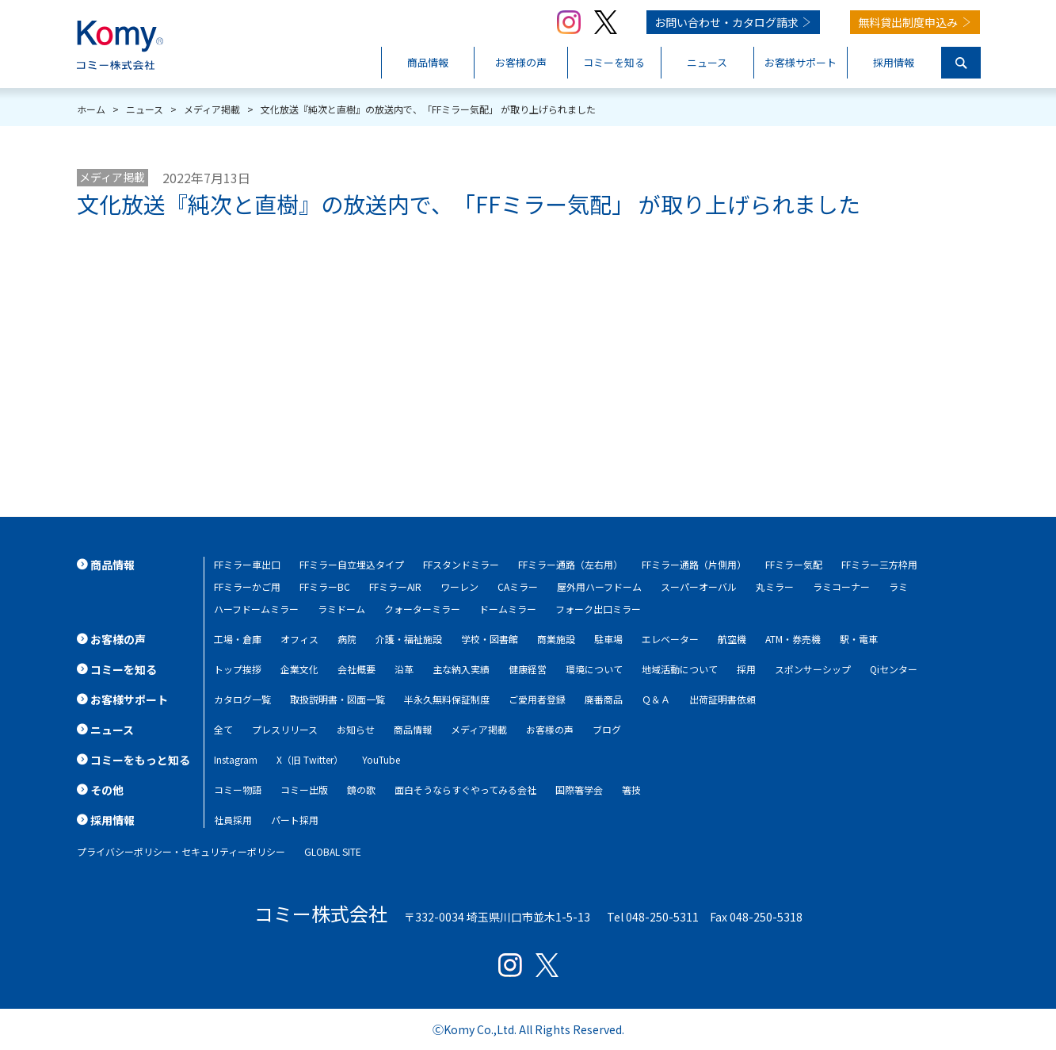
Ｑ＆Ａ (656, 699)
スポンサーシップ (813, 669)
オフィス (299, 639)
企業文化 (299, 669)
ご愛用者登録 (537, 699)
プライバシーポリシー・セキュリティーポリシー (181, 851)
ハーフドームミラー (256, 608)
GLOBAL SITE (332, 851)
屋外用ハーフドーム (599, 586)
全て (223, 729)
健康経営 (528, 669)
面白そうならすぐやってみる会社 (465, 789)
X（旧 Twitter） (309, 759)
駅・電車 (859, 639)
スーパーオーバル (699, 586)
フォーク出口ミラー (598, 608)
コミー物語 (237, 789)
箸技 (631, 789)
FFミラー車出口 (247, 564)
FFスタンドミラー (461, 564)
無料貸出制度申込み (908, 22)
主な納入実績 (461, 669)
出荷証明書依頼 (722, 699)
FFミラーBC (324, 586)
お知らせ (356, 729)
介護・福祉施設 (409, 639)
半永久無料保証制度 (447, 699)
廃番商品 (604, 699)
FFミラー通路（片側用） (694, 564)
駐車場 (608, 639)
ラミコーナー (841, 586)
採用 (746, 669)
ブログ (607, 729)
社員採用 (233, 819)
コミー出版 (304, 789)
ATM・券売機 (793, 639)
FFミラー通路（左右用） (570, 564)
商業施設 (556, 639)
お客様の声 (550, 729)
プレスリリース (285, 729)
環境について (594, 669)
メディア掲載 (112, 177)
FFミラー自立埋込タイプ (351, 564)
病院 (346, 639)
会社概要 (356, 669)
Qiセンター (893, 669)
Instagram (235, 759)
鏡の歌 (361, 789)
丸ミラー (775, 586)
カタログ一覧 (242, 699)
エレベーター (670, 639)
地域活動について (680, 669)
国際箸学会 (579, 789)
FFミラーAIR (395, 586)
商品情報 (413, 729)
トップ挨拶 (237, 669)
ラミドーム (341, 608)
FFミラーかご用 (247, 586)
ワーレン (459, 586)
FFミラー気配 (793, 564)
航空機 (732, 639)
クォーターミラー (422, 608)
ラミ (898, 586)
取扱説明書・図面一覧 (337, 699)
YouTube (381, 759)
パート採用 (294, 819)
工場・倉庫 (237, 639)
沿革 (404, 669)
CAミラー (518, 586)
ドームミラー (507, 608)
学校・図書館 (489, 639)
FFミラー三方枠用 (879, 564)
